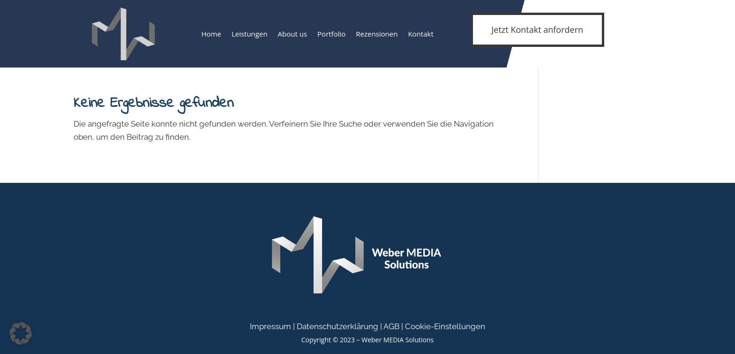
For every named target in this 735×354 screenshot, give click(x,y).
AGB (391, 326)
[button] (20, 333)
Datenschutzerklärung (337, 326)
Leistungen (250, 33)
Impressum (270, 326)
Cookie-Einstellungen (445, 326)
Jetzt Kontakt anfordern (538, 29)
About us (292, 33)
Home (211, 33)
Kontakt (420, 33)
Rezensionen (377, 33)
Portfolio (331, 33)
